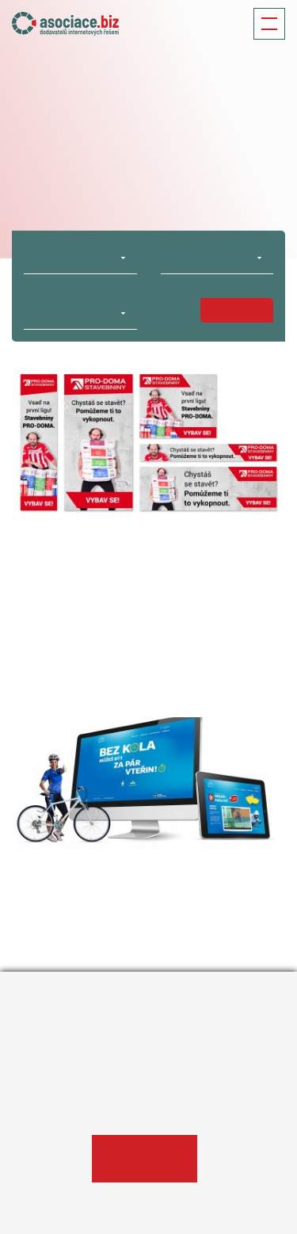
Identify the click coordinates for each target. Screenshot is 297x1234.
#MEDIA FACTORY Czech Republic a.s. (103, 646)
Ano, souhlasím (145, 1158)
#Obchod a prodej (232, 646)
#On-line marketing (57, 658)
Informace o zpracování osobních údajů (113, 1108)
